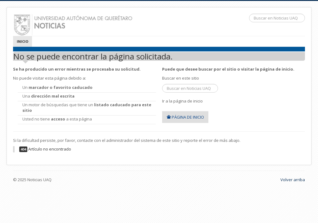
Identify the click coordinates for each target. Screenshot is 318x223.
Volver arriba (292, 179)
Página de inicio (185, 117)
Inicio (22, 41)
